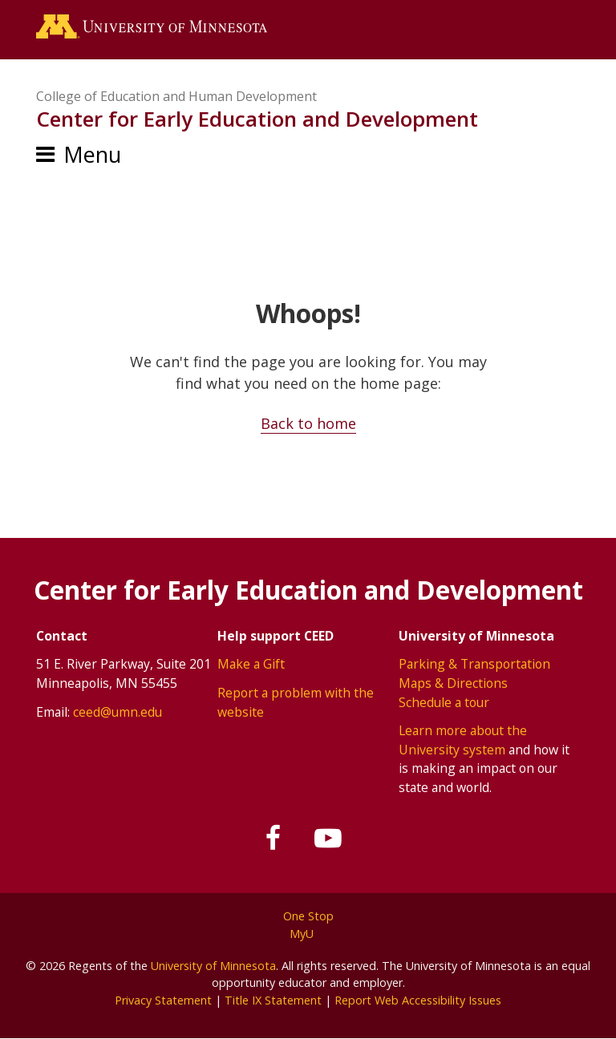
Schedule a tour (444, 702)
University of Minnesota (213, 965)
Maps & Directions (453, 683)
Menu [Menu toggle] (92, 154)
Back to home (308, 423)
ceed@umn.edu (117, 712)
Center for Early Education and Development (257, 118)
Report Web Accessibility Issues (417, 1000)
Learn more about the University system (463, 740)
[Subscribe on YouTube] (328, 838)
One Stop (308, 916)
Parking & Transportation (474, 664)
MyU (308, 933)
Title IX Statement (273, 1000)
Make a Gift (251, 664)
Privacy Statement (163, 1000)
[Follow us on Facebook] (274, 838)
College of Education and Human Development (176, 96)
